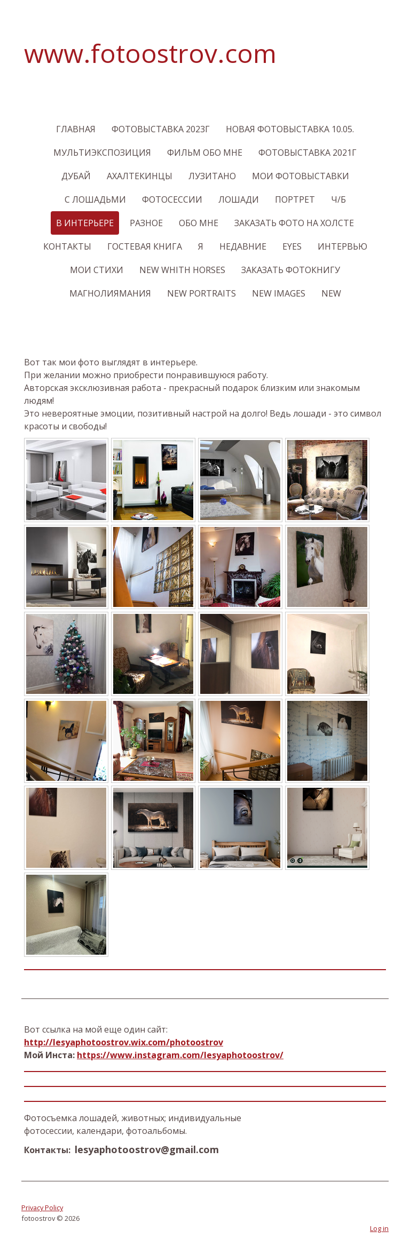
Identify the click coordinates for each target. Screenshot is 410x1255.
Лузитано (212, 176)
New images (278, 293)
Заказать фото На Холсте (294, 223)
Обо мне (198, 223)
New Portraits (201, 293)
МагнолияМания (110, 293)
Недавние (242, 246)
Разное (146, 223)
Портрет (295, 199)
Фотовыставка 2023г (161, 129)
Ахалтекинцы (139, 176)
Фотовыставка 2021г (307, 152)
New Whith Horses (182, 270)
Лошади (238, 199)
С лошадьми (95, 199)
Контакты (67, 246)
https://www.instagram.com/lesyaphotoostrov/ (180, 1055)
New (331, 293)
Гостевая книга (144, 246)
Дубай (76, 176)
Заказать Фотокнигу (290, 270)
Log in (379, 1228)
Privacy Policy (42, 1207)
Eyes (292, 246)
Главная (76, 129)
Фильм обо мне (204, 152)
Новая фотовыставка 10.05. (290, 129)
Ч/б (338, 199)
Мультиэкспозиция (102, 152)
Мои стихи (96, 270)
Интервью (342, 246)
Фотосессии (172, 199)
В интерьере (85, 223)
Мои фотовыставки (300, 176)
